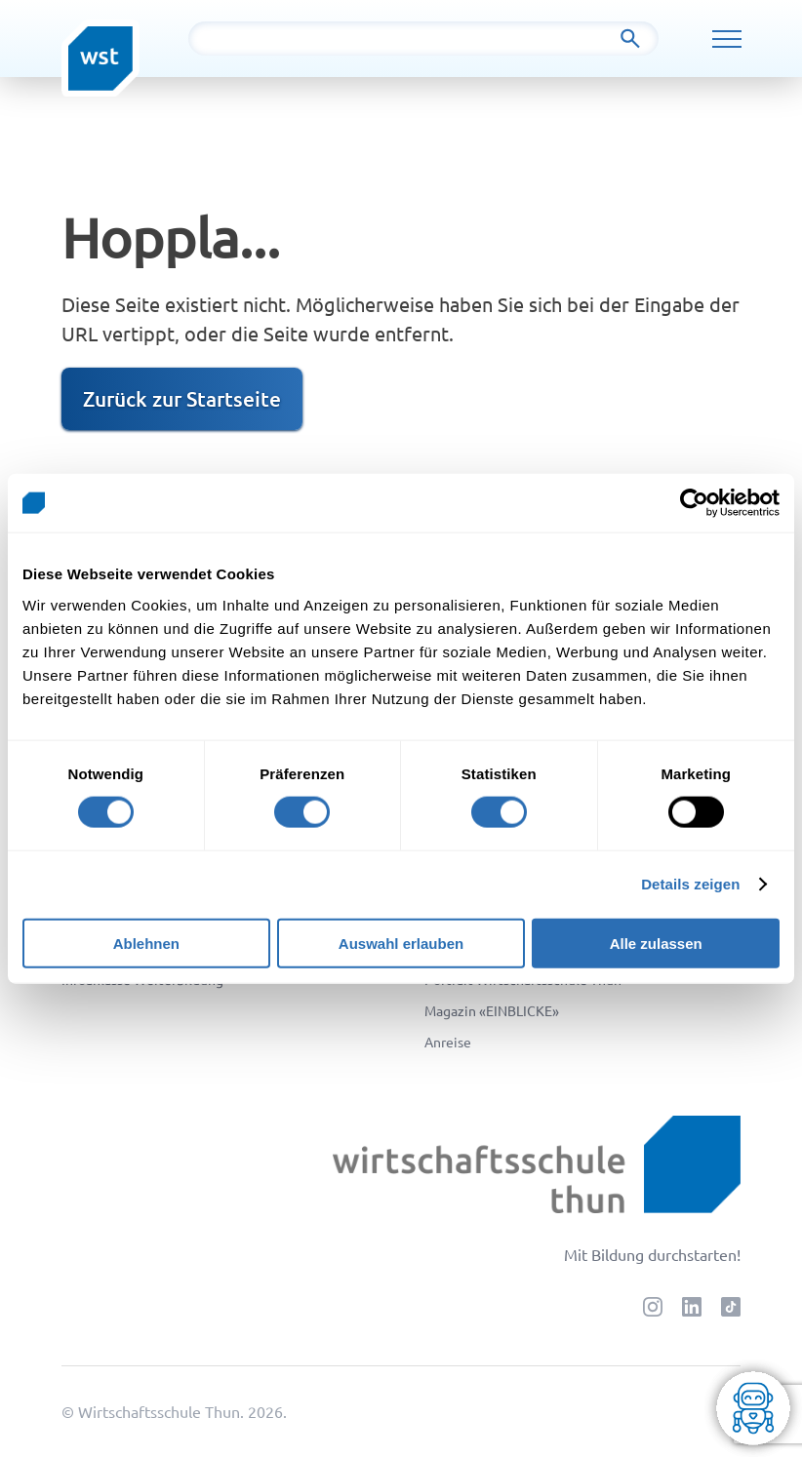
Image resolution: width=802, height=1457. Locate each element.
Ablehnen (146, 942)
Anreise (447, 1041)
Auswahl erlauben (401, 942)
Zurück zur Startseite (182, 398)
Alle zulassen (656, 942)
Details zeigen (690, 884)
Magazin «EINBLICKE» (491, 1010)
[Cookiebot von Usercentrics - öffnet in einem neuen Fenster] (694, 503)
